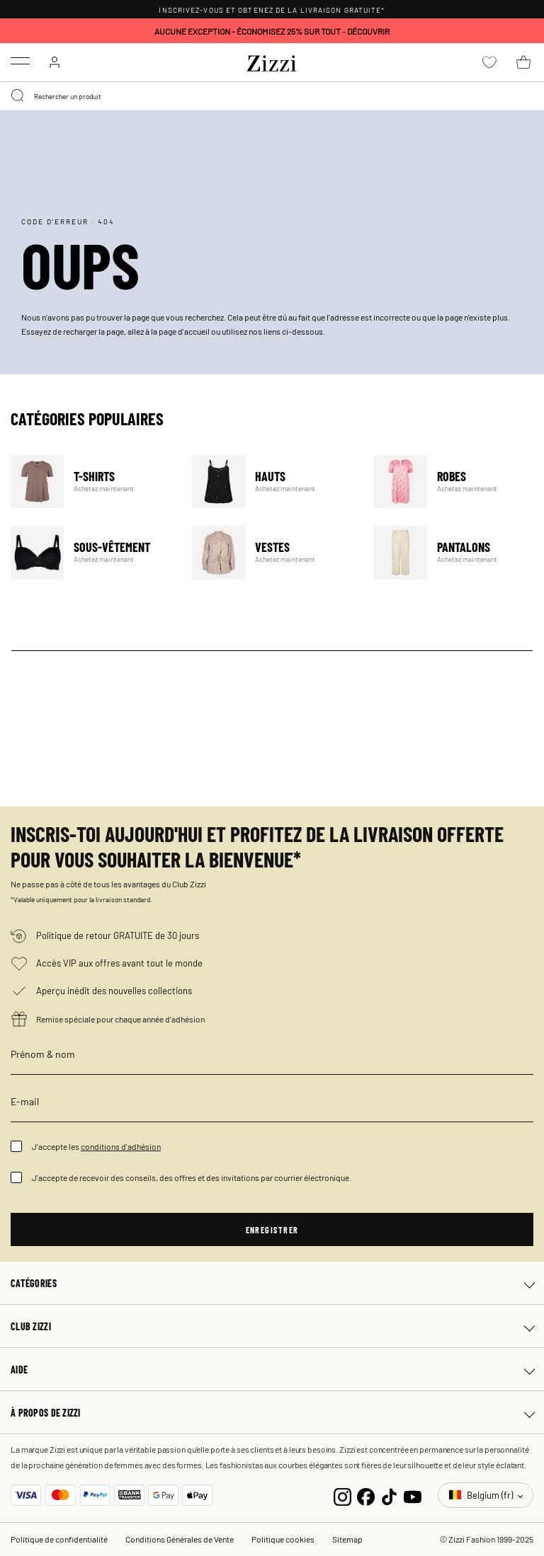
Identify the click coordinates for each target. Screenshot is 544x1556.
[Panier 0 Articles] (523, 62)
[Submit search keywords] (18, 96)
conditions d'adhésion (121, 1146)
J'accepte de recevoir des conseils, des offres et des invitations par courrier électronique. (191, 1177)
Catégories (34, 1283)
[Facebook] (366, 1495)
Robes (456, 481)
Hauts (274, 481)
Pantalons (456, 552)
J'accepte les (96, 1146)
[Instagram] (342, 1495)
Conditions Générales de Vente (179, 1539)
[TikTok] (389, 1495)
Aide (19, 1369)
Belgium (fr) (482, 1495)
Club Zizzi (31, 1326)
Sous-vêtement (92, 552)
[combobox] (272, 96)
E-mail (25, 1101)
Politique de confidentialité (59, 1539)
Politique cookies (282, 1539)
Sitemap (347, 1539)
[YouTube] (412, 1495)
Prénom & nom (43, 1054)
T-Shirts (92, 481)
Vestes (274, 552)
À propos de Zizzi (46, 1412)
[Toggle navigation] (20, 60)
